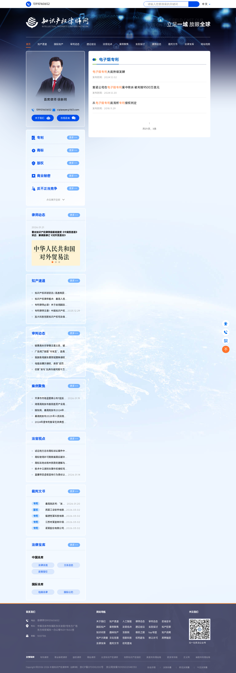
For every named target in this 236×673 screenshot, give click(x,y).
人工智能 (127, 621)
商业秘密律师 (60, 657)
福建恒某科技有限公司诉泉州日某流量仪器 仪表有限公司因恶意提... (62, 516)
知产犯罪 (166, 626)
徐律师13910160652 (48, 620)
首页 (28, 44)
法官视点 (107, 44)
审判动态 (74, 44)
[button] (52, 262)
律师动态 (156, 44)
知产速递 (42, 44)
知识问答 (101, 632)
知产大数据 (102, 637)
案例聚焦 (124, 44)
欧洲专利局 (172, 657)
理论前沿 (91, 44)
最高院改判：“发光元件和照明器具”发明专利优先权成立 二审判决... (62, 504)
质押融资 (166, 637)
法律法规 (43, 565)
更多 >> (73, 137)
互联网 (125, 632)
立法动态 (68, 565)
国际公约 (68, 592)
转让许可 (153, 637)
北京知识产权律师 (109, 657)
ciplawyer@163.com (65, 109)
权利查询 (127, 643)
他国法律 (43, 592)
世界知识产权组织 (132, 657)
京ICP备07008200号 (91, 667)
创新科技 (127, 637)
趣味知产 (114, 632)
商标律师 (91, 657)
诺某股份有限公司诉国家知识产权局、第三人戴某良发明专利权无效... (62, 528)
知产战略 (166, 632)
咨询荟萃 (166, 621)
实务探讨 (140, 44)
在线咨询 (68, 118)
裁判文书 (172, 44)
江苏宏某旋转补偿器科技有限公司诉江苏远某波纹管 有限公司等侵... (62, 522)
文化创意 (114, 637)
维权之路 (140, 632)
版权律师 (77, 657)
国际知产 (58, 44)
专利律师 (44, 657)
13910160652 (38, 4)
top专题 (153, 632)
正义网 (186, 657)
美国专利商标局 (153, 657)
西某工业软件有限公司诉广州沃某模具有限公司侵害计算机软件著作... (62, 510)
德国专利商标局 (203, 657)
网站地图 (205, 44)
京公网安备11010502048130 (121, 667)
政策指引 (43, 571)
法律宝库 (189, 44)
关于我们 (42, 118)
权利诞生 (140, 637)
